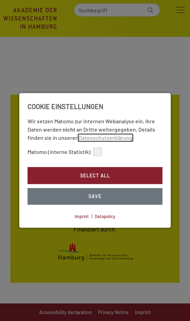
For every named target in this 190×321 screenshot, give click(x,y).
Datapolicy (105, 216)
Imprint (82, 216)
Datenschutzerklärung (105, 137)
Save (95, 196)
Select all (95, 175)
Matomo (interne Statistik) (65, 151)
